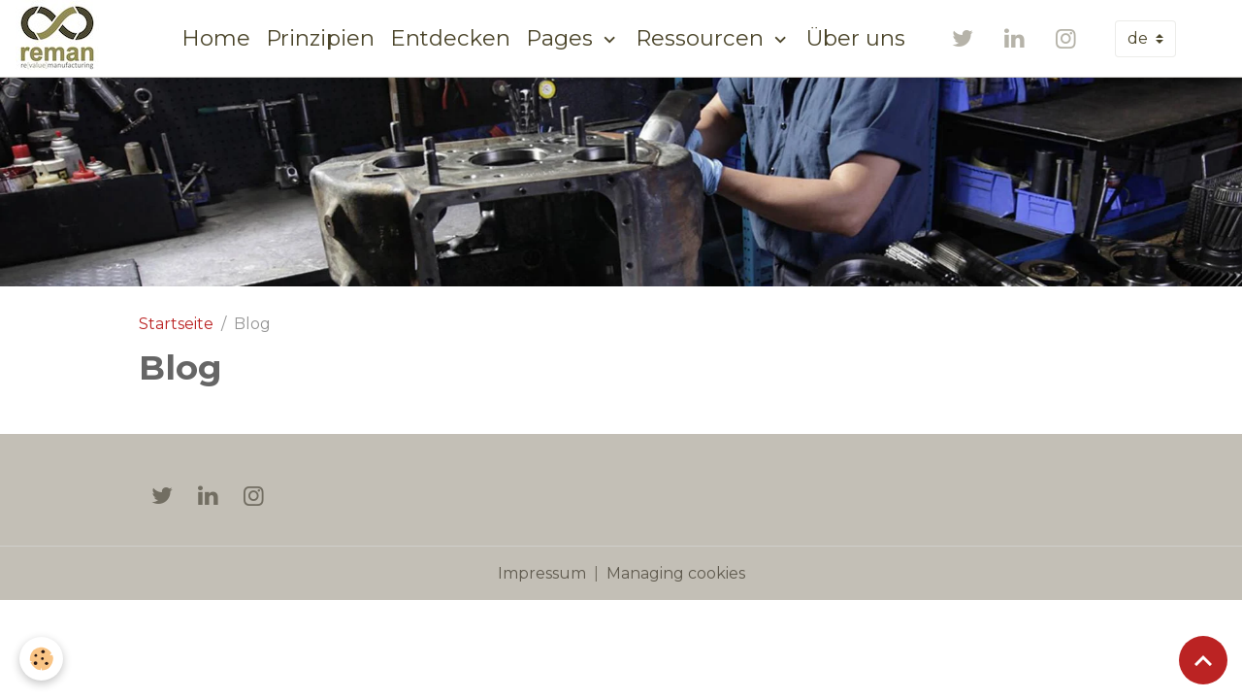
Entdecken (450, 37)
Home (215, 37)
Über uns (855, 37)
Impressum (542, 573)
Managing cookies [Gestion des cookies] (675, 573)
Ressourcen (702, 37)
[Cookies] (41, 659)
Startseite (176, 324)
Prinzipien (320, 37)
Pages (562, 37)
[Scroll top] (1203, 660)
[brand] (61, 38)
